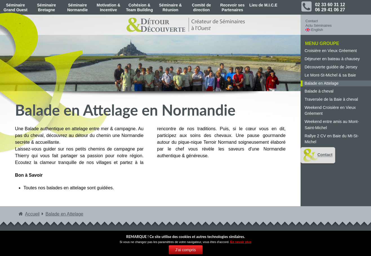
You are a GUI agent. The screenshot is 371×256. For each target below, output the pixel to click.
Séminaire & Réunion (170, 7)
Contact (311, 21)
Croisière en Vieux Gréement (331, 50)
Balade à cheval (319, 91)
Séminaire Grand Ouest (16, 7)
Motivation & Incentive (108, 7)
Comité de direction (201, 7)
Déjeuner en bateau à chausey (332, 59)
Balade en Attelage (322, 83)
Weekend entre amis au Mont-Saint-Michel (332, 124)
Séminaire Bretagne (46, 7)
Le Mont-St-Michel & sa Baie (330, 75)
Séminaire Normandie (77, 7)
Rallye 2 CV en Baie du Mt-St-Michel (332, 139)
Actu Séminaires (318, 25)
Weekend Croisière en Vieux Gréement (330, 110)
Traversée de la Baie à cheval (331, 99)
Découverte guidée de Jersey (331, 67)
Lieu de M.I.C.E (263, 5)
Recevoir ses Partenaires (232, 7)
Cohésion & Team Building (139, 7)
